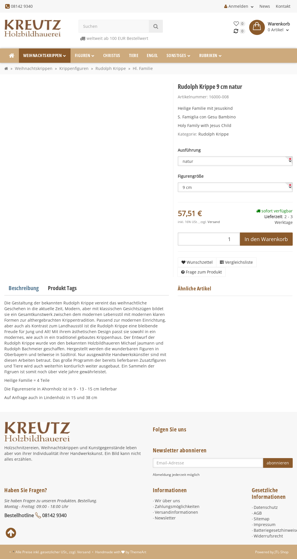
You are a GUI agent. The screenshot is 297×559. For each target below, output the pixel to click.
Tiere (133, 55)
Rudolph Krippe (213, 134)
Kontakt (283, 6)
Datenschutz (266, 507)
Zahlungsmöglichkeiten (177, 506)
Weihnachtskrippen (44, 55)
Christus (111, 55)
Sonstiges (179, 55)
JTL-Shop (281, 552)
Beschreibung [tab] (24, 288)
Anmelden (239, 6)
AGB (258, 513)
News (264, 6)
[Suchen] (114, 26)
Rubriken (210, 55)
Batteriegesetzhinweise (273, 530)
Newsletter (165, 518)
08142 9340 (54, 515)
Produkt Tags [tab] (62, 288)
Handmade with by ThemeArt (120, 552)
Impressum (264, 524)
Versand (214, 222)
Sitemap (261, 518)
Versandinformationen (176, 512)
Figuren (85, 55)
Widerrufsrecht (268, 536)
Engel (152, 55)
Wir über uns (167, 500)
